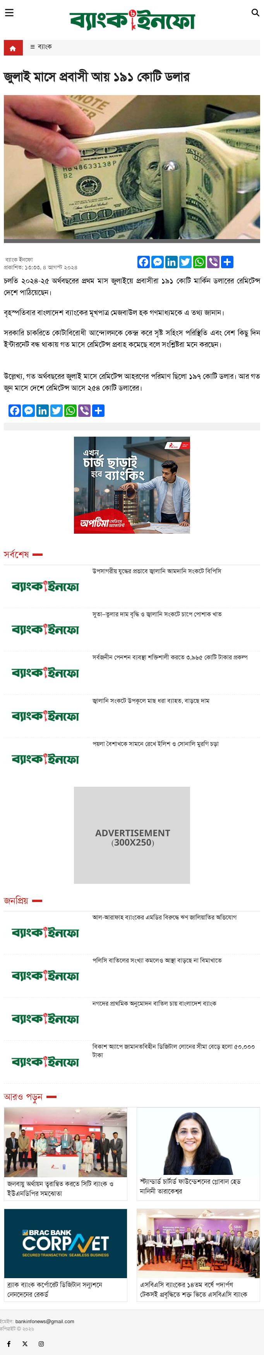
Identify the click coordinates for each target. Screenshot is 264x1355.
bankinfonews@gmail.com (44, 1321)
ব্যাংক (41, 46)
